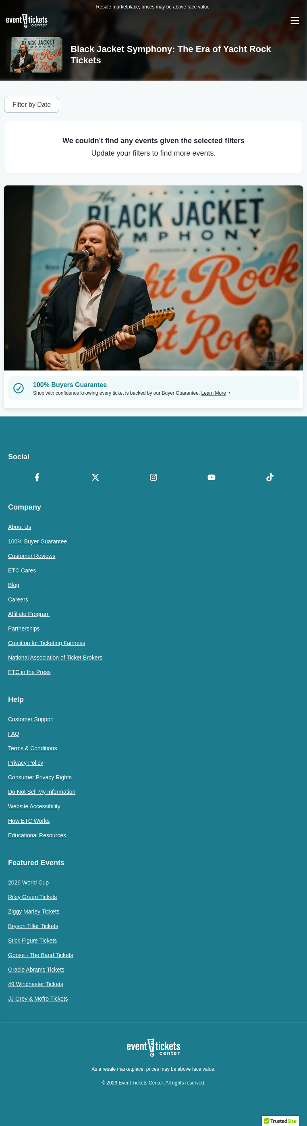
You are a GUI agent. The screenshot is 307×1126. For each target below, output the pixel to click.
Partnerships (24, 628)
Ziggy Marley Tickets (34, 911)
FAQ (13, 734)
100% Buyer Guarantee (37, 541)
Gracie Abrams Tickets (36, 969)
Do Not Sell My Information (41, 792)
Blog (13, 585)
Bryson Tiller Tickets (33, 926)
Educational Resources (37, 835)
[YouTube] (212, 478)
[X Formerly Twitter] (95, 478)
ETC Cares (22, 570)
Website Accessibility (34, 806)
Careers (18, 599)
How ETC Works (29, 821)
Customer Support (31, 719)
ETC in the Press (29, 672)
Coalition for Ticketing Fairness (46, 643)
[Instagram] (153, 478)
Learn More (215, 393)
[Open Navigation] (295, 20)
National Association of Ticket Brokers (55, 657)
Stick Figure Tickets (32, 940)
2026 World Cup (28, 882)
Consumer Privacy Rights (40, 777)
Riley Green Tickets (32, 897)
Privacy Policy (25, 763)
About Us (19, 527)
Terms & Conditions (32, 748)
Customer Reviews (31, 556)
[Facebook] (37, 478)
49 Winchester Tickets (35, 984)
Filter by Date (31, 104)
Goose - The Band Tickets (40, 955)
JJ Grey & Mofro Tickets (38, 998)
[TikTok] (270, 478)
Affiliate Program (29, 614)
